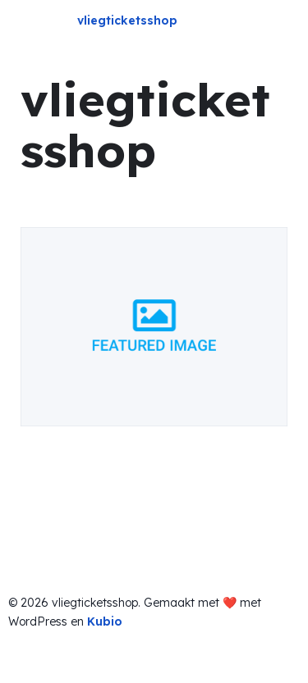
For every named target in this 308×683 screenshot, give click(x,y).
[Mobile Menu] (280, 23)
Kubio (104, 621)
